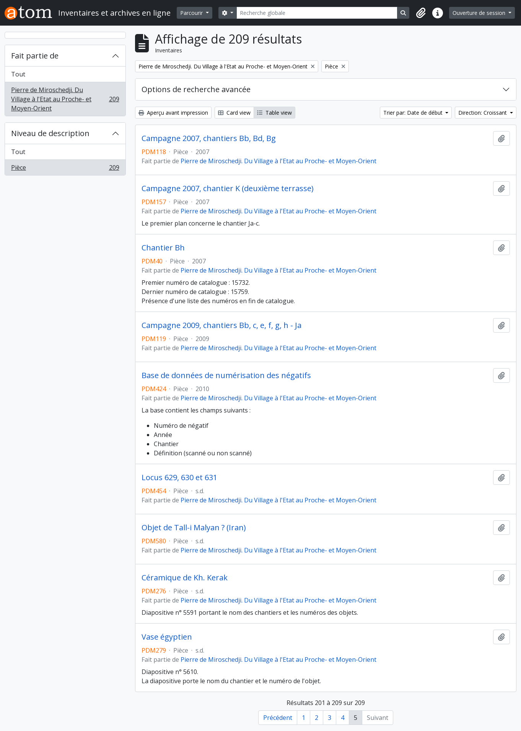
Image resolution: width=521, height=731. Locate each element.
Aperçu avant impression (173, 112)
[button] (420, 13)
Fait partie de (35, 55)
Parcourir (192, 12)
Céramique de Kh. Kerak (185, 577)
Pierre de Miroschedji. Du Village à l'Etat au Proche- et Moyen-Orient (65, 99)
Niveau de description (50, 133)
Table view (274, 112)
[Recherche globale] (317, 13)
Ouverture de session (480, 12)
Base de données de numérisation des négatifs (226, 375)
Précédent (277, 717)
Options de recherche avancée (196, 89)
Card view (234, 112)
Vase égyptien (167, 637)
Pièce (65, 169)
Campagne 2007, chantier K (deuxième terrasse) (228, 188)
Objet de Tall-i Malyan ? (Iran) (194, 527)
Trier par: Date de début (413, 112)
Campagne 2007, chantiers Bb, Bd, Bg (209, 138)
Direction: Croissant (483, 112)
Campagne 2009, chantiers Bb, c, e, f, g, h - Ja (221, 325)
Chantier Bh (163, 247)
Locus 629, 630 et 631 (179, 477)
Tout (18, 74)
